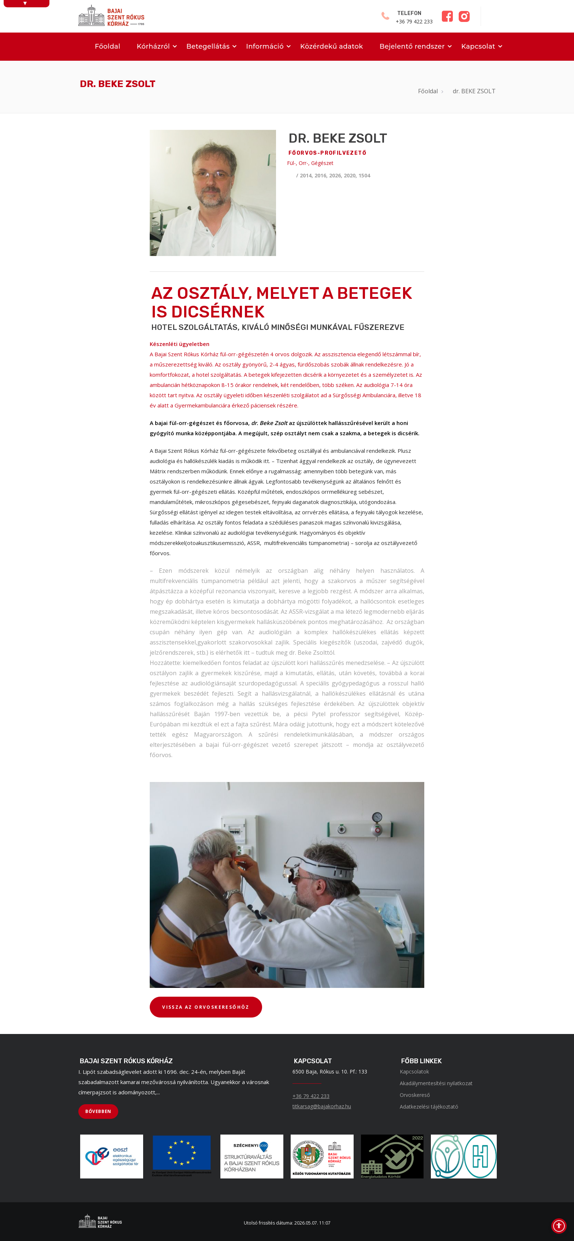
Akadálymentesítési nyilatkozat (436, 1083)
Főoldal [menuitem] (107, 46)
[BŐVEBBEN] (98, 1111)
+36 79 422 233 (310, 1096)
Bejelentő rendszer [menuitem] (412, 46)
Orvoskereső (415, 1094)
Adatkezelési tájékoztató (429, 1106)
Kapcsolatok (414, 1071)
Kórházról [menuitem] (153, 46)
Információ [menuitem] (265, 46)
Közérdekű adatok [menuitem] (331, 46)
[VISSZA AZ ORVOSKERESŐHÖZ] (206, 1007)
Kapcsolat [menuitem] (478, 46)
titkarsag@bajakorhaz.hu (321, 1106)
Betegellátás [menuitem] (208, 46)
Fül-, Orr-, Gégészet (310, 162)
